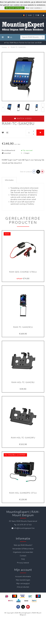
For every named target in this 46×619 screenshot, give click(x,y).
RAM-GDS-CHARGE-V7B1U (23, 272)
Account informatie (23, 576)
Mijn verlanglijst (23, 583)
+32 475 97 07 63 (24, 525)
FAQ (23, 559)
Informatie (9, 180)
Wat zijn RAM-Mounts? (23, 545)
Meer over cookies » (34, 8)
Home (4, 47)
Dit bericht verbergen (14, 8)
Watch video (23, 118)
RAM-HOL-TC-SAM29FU (23, 437)
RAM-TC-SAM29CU (23, 327)
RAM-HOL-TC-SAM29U (23, 382)
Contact (23, 556)
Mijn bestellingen (23, 580)
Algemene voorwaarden (23, 552)
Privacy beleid (23, 563)
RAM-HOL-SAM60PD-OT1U (23, 493)
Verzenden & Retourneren (23, 549)
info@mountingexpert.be (24, 528)
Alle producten (23, 587)
